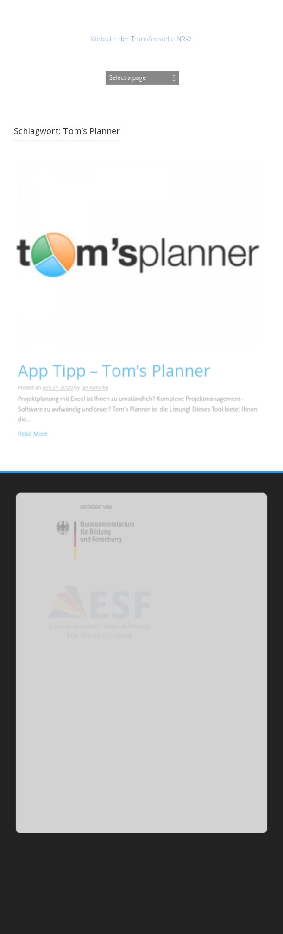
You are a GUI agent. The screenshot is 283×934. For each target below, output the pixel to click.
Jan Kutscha (95, 388)
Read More (34, 434)
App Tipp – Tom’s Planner (114, 371)
